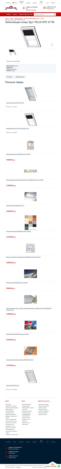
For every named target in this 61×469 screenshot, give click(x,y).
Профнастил (8, 404)
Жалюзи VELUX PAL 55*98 (12, 385)
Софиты (7, 432)
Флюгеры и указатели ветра (12, 434)
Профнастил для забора (11, 406)
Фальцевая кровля (10, 412)
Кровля (8, 14)
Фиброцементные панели (28, 407)
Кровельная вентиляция (11, 421)
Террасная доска (26, 422)
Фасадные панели (26, 417)
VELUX (16, 66)
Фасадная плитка (26, 419)
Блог (48, 2)
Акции (15, 2)
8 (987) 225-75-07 (51, 7)
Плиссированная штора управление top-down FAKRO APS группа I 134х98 (24, 180)
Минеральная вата (26, 412)
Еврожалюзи (25, 424)
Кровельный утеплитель (11, 422)
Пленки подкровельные (11, 419)
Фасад (15, 14)
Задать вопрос (12, 453)
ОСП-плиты (24, 409)
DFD (12, 67)
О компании (8, 2)
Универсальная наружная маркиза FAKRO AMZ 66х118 (19, 359)
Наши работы (41, 2)
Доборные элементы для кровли (11, 417)
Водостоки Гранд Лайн (44, 406)
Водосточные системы (25, 14)
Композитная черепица (11, 414)
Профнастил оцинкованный (12, 407)
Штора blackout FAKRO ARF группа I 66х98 (16, 282)
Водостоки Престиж (43, 412)
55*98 (12, 70)
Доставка (21, 441)
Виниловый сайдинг (26, 404)
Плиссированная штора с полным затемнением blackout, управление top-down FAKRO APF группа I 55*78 (28, 309)
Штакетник (24, 421)
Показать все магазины (31, 9)
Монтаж (28, 2)
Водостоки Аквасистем (44, 411)
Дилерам (35, 2)
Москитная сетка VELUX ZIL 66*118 (15, 103)
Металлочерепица (10, 411)
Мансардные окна (10, 424)
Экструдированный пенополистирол (26, 415)
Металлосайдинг (26, 406)
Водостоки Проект (43, 414)
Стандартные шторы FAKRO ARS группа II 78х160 (18, 231)
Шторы (15, 69)
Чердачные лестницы (10, 426)
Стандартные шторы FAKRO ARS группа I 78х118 (18, 154)
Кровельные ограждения (11, 431)
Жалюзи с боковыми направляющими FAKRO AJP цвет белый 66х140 (23, 257)
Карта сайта (18, 467)
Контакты (53, 2)
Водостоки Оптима (43, 409)
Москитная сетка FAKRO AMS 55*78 (15, 205)
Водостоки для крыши (44, 404)
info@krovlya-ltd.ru (14, 451)
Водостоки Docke (42, 407)
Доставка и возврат (21, 2)
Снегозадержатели (10, 429)
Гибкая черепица (9, 409)
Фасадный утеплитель (27, 411)
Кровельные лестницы (11, 427)
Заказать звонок (50, 8)
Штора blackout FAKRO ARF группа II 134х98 (17, 334)
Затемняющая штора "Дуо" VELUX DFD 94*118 (17, 128)
